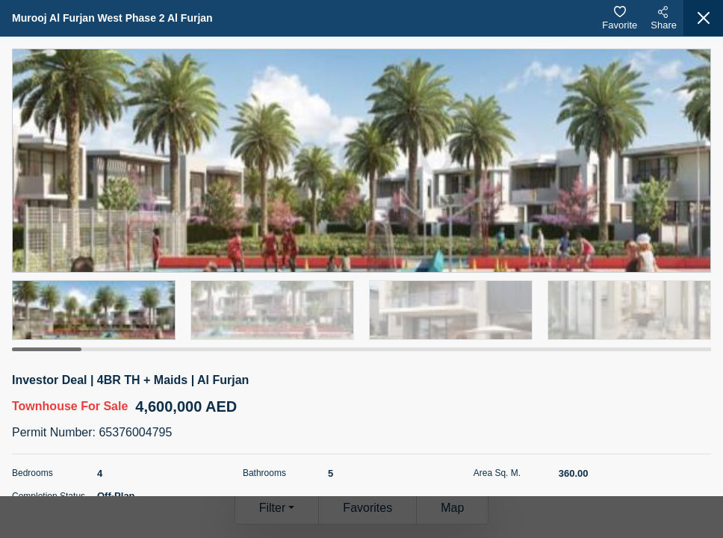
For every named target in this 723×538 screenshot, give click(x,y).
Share (664, 18)
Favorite (619, 18)
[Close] (703, 18)
